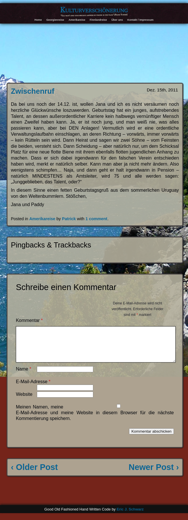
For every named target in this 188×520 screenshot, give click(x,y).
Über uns (117, 19)
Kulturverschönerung (94, 9)
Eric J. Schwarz (130, 516)
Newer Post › (154, 474)
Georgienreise (55, 19)
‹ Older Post (34, 474)
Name (23, 375)
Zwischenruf (32, 91)
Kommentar (29, 320)
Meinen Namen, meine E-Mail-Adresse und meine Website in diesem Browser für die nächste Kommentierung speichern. (95, 419)
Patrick (69, 218)
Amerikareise (77, 19)
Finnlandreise (98, 19)
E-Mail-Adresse (33, 388)
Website (24, 401)
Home (38, 19)
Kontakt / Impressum (140, 19)
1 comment (96, 218)
